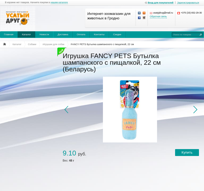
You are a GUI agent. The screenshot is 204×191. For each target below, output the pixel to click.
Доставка (63, 34)
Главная (8, 34)
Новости (44, 34)
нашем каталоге (59, 2)
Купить (186, 152)
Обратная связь (158, 16)
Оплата (81, 34)
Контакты (99, 34)
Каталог (26, 34)
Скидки (117, 34)
